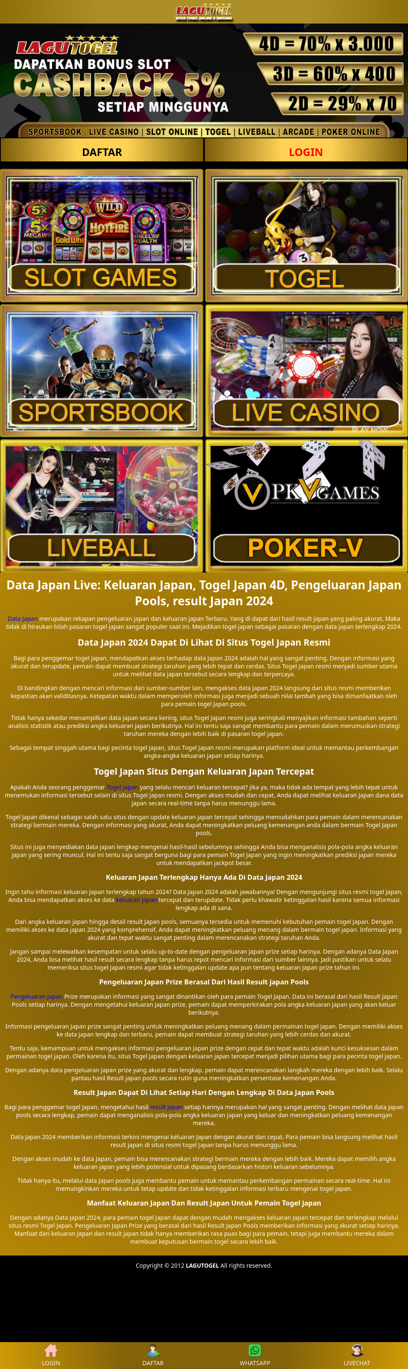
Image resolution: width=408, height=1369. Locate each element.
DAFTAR (102, 152)
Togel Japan (122, 787)
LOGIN (306, 152)
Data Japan (22, 619)
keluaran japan (136, 900)
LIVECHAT (357, 1355)
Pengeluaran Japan (37, 996)
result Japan (166, 1107)
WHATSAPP (255, 1355)
